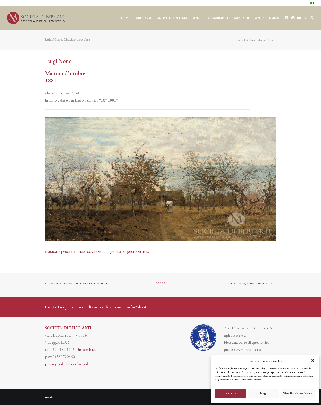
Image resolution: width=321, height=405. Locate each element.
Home (125, 18)
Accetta (231, 393)
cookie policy (81, 363)
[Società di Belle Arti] (36, 18)
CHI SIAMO (143, 18)
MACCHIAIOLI (218, 18)
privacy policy (56, 363)
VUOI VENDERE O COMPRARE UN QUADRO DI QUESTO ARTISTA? (106, 252)
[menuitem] (312, 3)
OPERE (197, 18)
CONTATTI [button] (241, 18)
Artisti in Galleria (172, 18)
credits (49, 397)
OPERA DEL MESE (267, 18)
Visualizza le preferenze (298, 393)
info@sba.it (137, 307)
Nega (263, 393)
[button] (313, 360)
